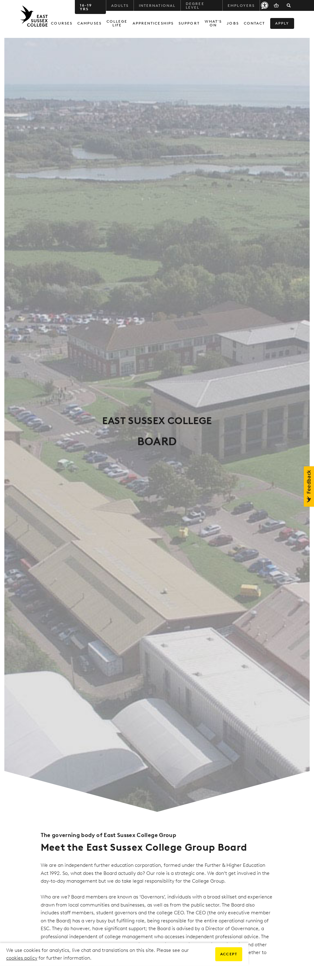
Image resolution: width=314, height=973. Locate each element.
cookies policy (21, 958)
